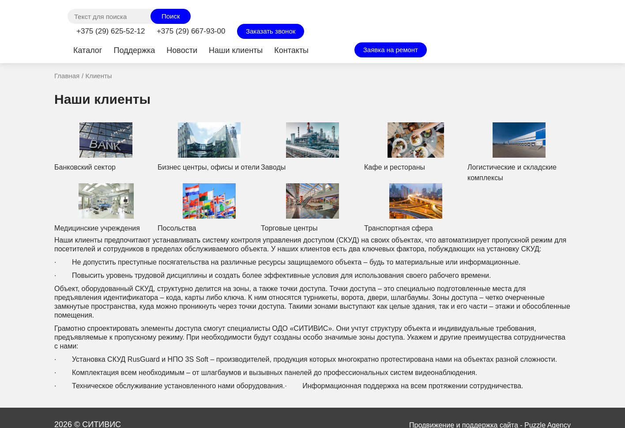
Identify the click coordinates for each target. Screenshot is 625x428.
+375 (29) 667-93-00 (191, 31)
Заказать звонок (270, 31)
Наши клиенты (236, 50)
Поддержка (134, 50)
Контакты (291, 50)
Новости (181, 50)
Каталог (87, 50)
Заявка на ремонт (390, 49)
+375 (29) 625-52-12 (110, 31)
